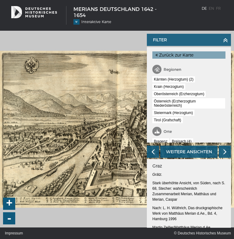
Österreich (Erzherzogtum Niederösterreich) (175, 103)
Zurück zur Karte (174, 55)
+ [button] (9, 204)
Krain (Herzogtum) (169, 87)
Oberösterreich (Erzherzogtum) (179, 94)
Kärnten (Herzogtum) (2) (173, 79)
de (204, 8)
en (211, 8)
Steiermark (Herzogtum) (173, 113)
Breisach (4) (182, 141)
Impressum (14, 233)
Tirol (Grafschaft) (167, 120)
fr (218, 8)
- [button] (9, 218)
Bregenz (161, 141)
